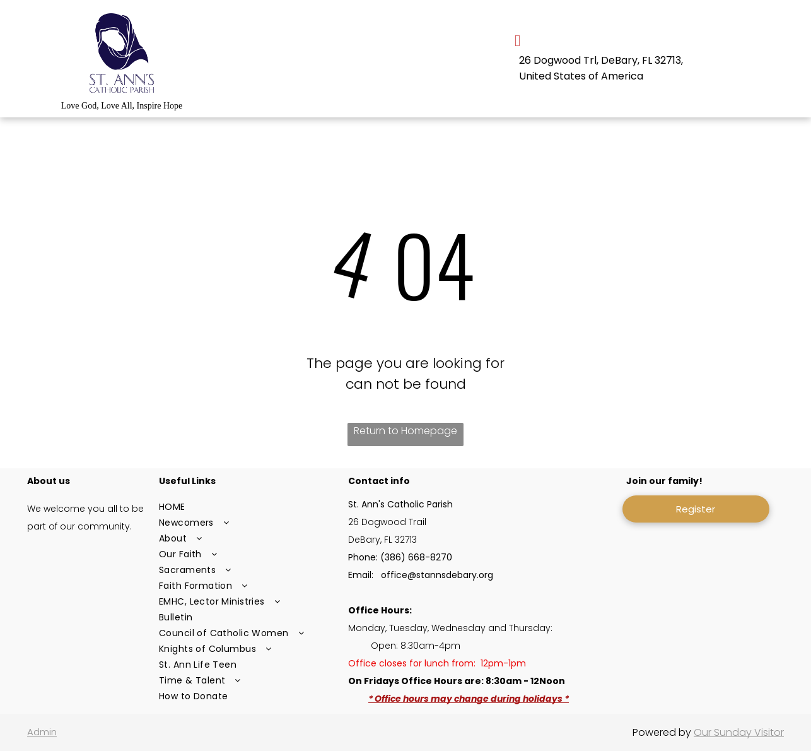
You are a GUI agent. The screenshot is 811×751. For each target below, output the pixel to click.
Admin (42, 731)
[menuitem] (248, 507)
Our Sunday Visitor (739, 732)
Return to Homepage (405, 430)
